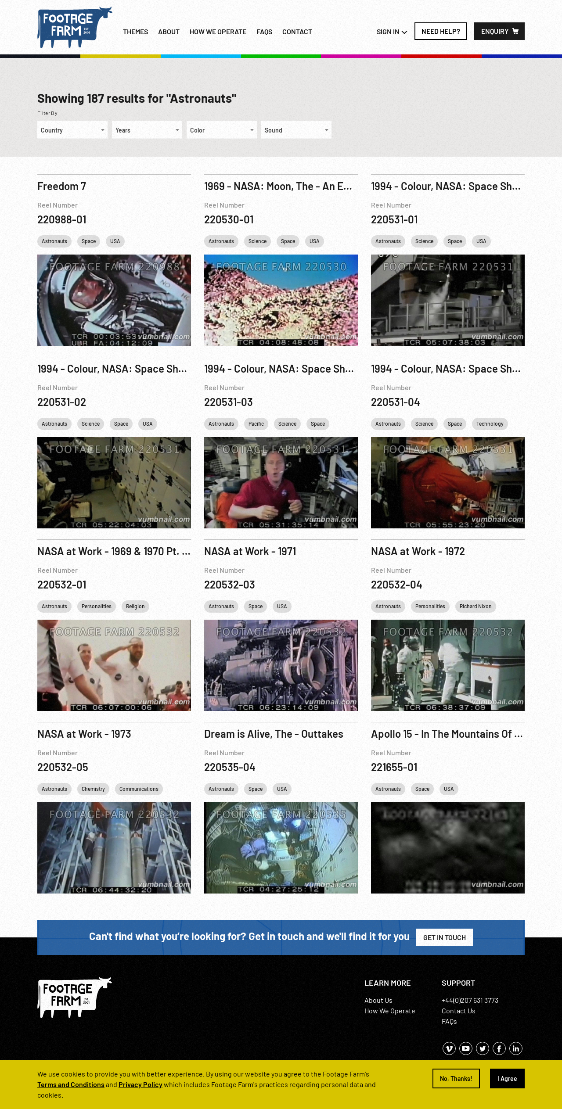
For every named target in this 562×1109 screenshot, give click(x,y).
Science (258, 241)
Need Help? (441, 31)
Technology (490, 423)
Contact (297, 31)
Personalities (97, 606)
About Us (378, 1000)
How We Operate (389, 1010)
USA (115, 241)
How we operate (218, 31)
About (169, 31)
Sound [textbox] (273, 130)
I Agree (507, 1078)
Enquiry (495, 31)
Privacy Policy (140, 1084)
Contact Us (459, 1010)
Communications (139, 789)
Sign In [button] (392, 31)
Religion (135, 606)
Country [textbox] (52, 130)
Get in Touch (444, 937)
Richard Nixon (476, 606)
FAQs (264, 31)
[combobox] (72, 130)
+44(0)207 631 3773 (470, 1000)
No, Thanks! (456, 1078)
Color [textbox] (197, 130)
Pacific (256, 423)
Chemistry (93, 789)
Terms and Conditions (70, 1084)
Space (89, 241)
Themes (135, 31)
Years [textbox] (122, 130)
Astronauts (54, 241)
